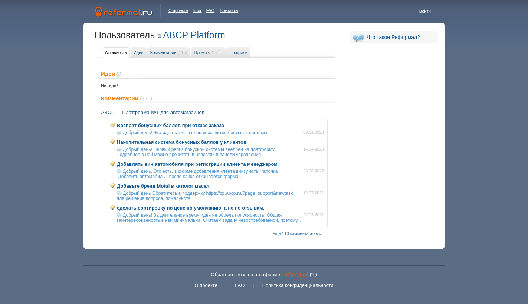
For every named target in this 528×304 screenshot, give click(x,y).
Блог (197, 10)
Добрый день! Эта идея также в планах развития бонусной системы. (196, 132)
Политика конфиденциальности (298, 285)
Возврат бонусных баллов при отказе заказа (170, 125)
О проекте (178, 10)
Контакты (229, 10)
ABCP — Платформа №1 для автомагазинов (152, 112)
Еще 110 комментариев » (296, 233)
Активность (116, 52)
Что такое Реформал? (393, 37)
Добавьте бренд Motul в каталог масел (163, 186)
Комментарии (168, 52)
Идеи (139, 52)
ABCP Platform (194, 35)
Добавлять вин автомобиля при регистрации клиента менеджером (197, 164)
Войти (425, 11)
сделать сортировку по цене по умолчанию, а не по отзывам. (190, 208)
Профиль (238, 52)
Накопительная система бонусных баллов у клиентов (181, 142)
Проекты (205, 52)
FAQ (210, 10)
